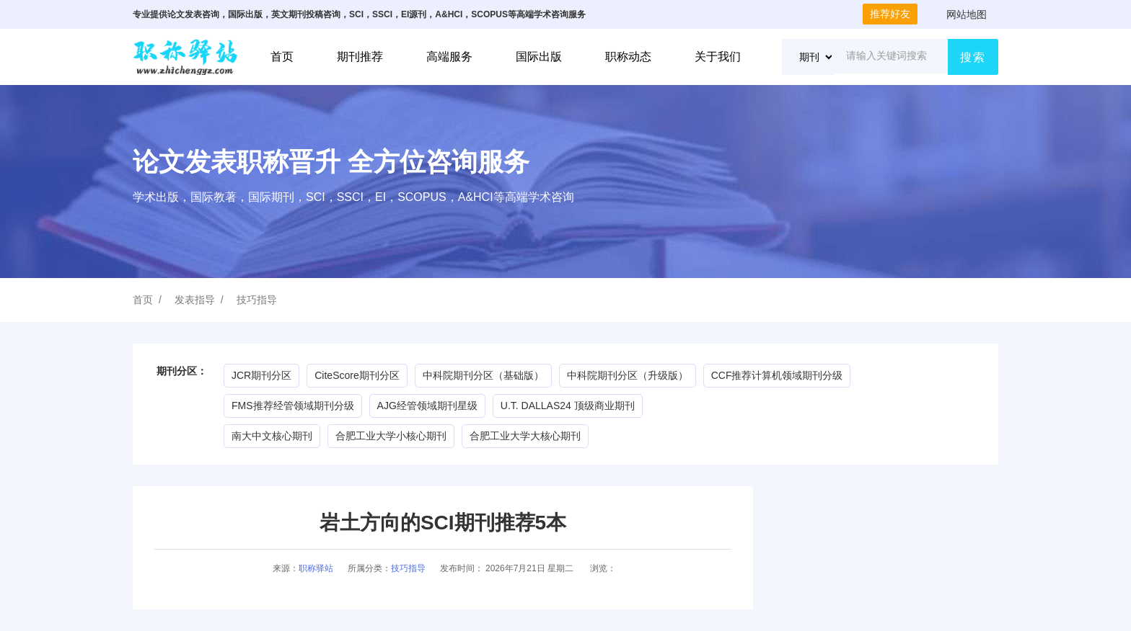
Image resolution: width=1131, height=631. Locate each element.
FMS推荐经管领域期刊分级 (293, 405)
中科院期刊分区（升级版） (627, 375)
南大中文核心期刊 (272, 436)
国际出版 (539, 56)
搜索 (973, 57)
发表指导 (195, 299)
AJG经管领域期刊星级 (427, 405)
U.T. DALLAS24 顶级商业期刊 (568, 405)
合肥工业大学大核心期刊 (525, 436)
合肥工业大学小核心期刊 (390, 436)
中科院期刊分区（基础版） (483, 375)
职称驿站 (316, 568)
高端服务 (449, 56)
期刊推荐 (360, 56)
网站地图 (966, 14)
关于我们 (718, 56)
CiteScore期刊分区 (356, 375)
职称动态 (628, 56)
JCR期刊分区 (261, 375)
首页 (282, 56)
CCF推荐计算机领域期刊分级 (777, 375)
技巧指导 (257, 299)
